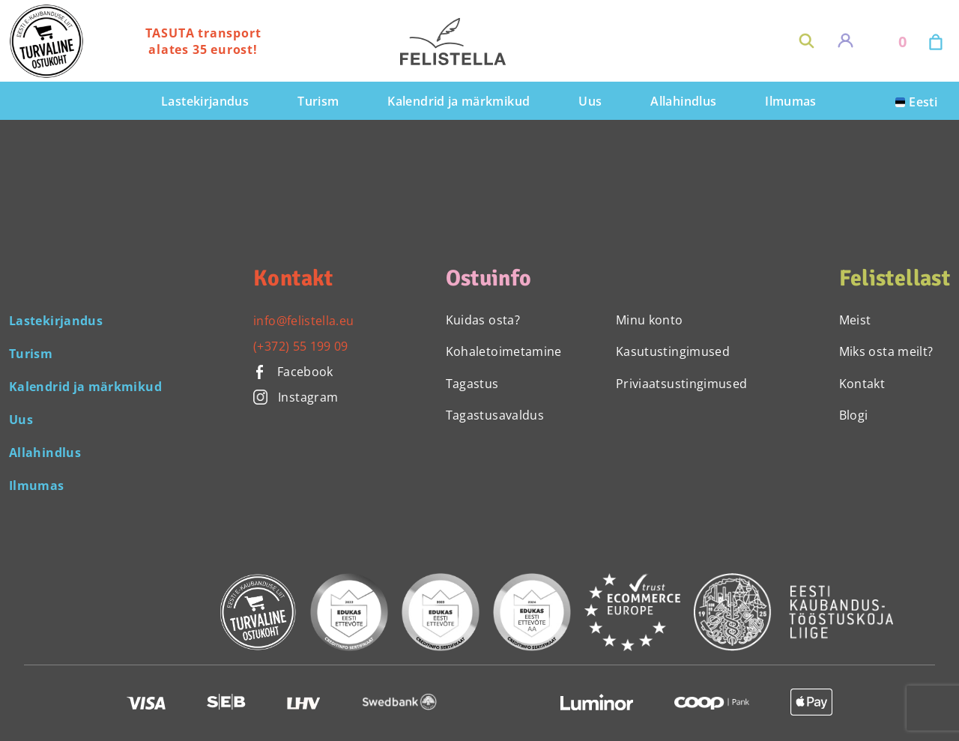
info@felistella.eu (303, 320)
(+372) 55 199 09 (300, 346)
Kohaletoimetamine (504, 351)
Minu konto (649, 320)
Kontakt (862, 383)
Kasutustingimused (673, 351)
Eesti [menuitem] (923, 102)
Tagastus (472, 383)
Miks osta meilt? (886, 351)
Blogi (853, 415)
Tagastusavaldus (495, 415)
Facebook (293, 371)
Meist (855, 320)
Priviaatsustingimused (682, 383)
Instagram (295, 397)
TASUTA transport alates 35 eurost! (203, 41)
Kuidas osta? (483, 320)
